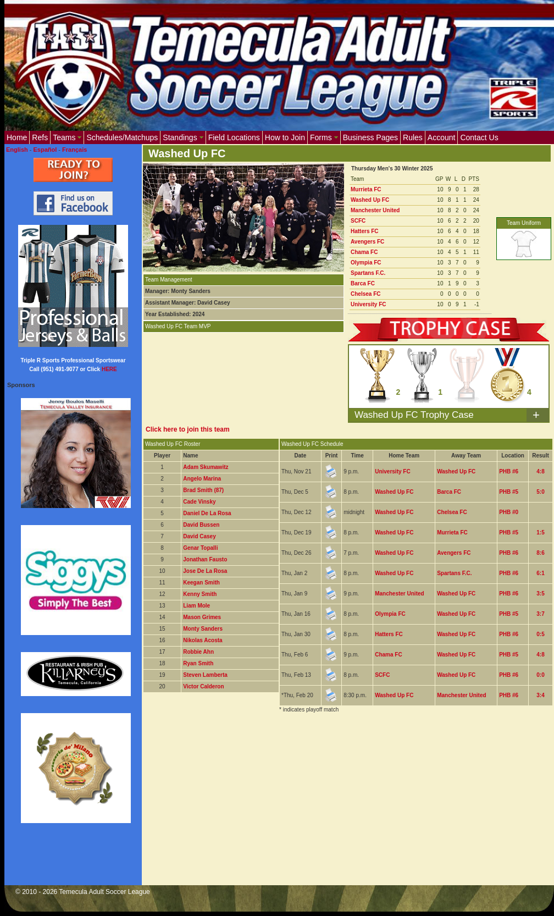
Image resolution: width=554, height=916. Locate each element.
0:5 (540, 634)
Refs (40, 137)
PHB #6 (508, 471)
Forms (324, 137)
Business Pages (370, 137)
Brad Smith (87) (203, 490)
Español (45, 149)
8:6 (540, 553)
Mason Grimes (202, 617)
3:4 (540, 695)
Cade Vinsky (199, 502)
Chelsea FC (365, 294)
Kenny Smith (200, 594)
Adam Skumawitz (205, 467)
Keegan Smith (201, 583)
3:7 (540, 614)
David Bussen (201, 525)
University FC (368, 304)
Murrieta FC (366, 189)
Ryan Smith (198, 663)
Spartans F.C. (368, 273)
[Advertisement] (282, 806)
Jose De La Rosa (205, 571)
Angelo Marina (202, 479)
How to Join (285, 137)
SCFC (358, 221)
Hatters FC (365, 231)
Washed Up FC (370, 200)
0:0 (540, 675)
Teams (67, 137)
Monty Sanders (203, 629)
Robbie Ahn (198, 652)
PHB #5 (508, 492)
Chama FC (364, 252)
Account (442, 137)
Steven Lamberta (205, 675)
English (17, 149)
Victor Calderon (203, 686)
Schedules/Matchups (122, 137)
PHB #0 (508, 512)
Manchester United (375, 210)
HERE (109, 369)
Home (17, 137)
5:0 (540, 492)
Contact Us (479, 137)
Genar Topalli (200, 548)
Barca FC (363, 283)
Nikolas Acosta (202, 640)
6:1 (540, 573)
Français (74, 149)
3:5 (540, 594)
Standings (183, 137)
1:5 (540, 532)
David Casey (199, 536)
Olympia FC (366, 263)
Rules (413, 137)
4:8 (540, 471)
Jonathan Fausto (205, 559)
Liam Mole (196, 606)
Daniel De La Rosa (207, 513)
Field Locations (234, 137)
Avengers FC (367, 242)
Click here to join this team (188, 429)
